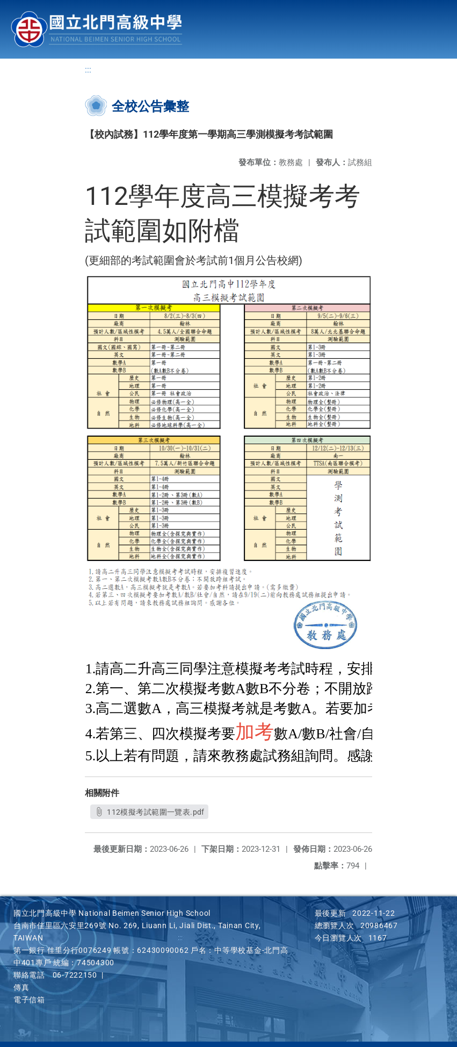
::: (88, 70)
